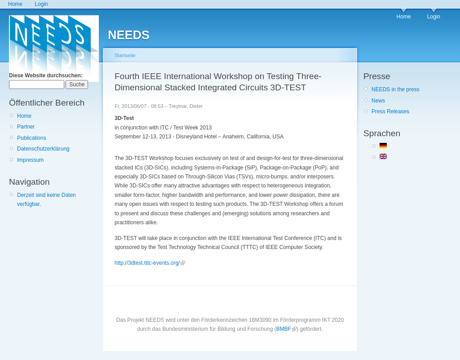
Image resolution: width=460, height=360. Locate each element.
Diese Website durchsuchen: (46, 75)
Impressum (30, 160)
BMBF (283, 329)
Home (15, 4)
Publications (31, 138)
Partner (26, 127)
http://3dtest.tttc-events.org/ (147, 263)
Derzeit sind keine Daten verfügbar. (46, 199)
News (378, 101)
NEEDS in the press (396, 89)
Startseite (125, 55)
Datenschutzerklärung (43, 149)
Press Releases (390, 111)
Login (41, 4)
